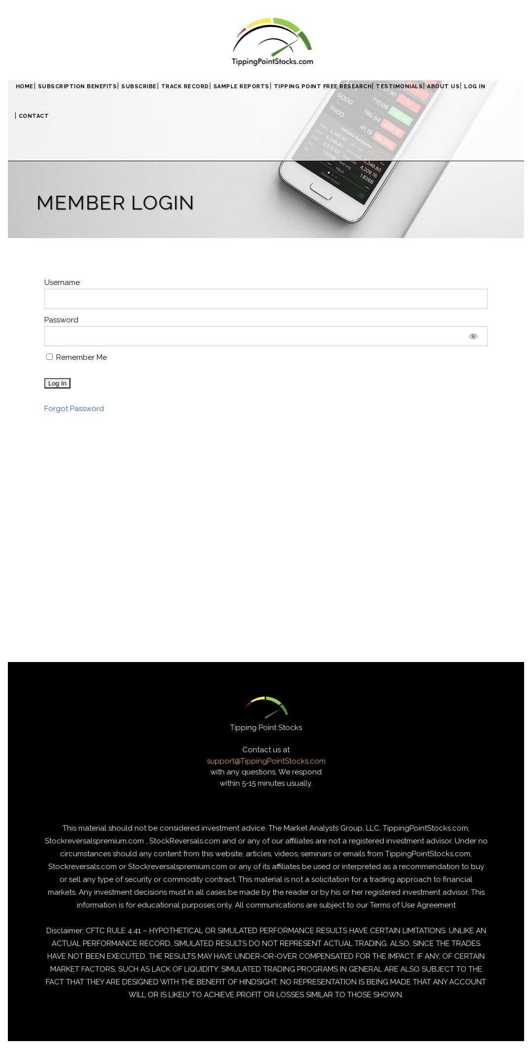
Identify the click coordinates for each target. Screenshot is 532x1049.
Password (61, 319)
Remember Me (76, 357)
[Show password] (474, 336)
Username (62, 282)
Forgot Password (74, 408)
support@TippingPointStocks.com (266, 761)
